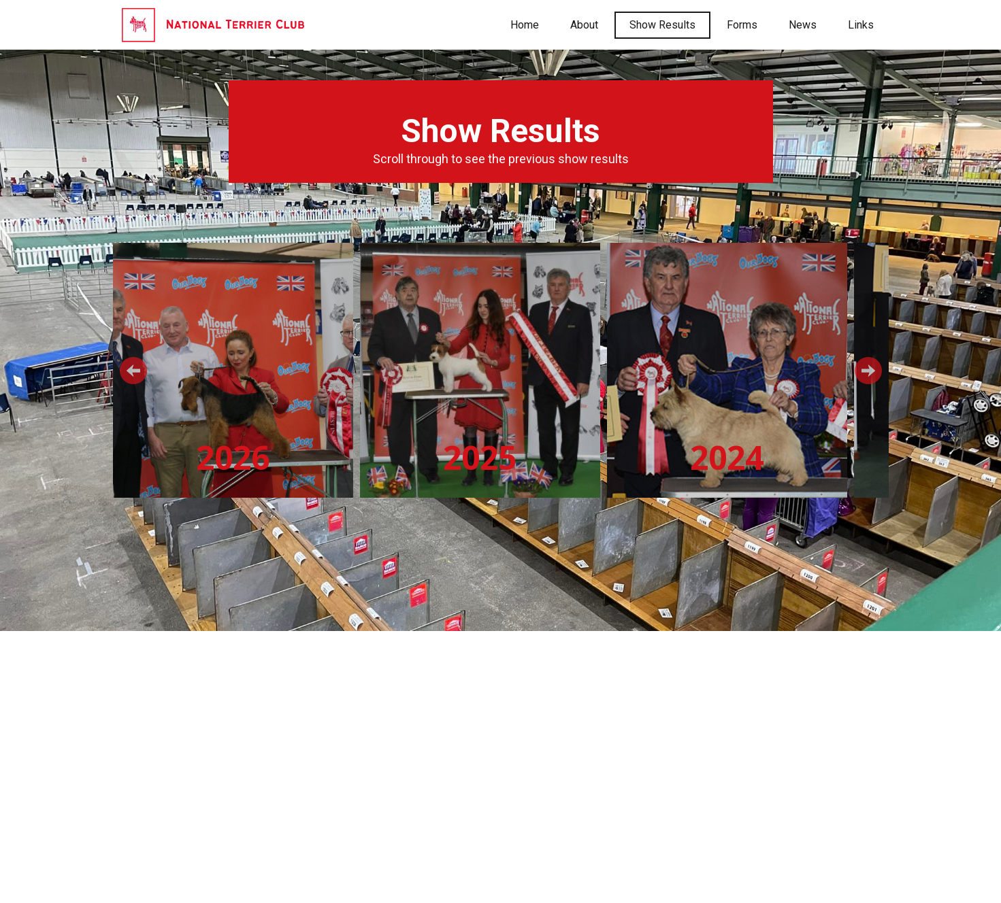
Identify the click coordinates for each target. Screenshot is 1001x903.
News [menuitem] (803, 24)
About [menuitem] (584, 24)
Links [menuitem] (861, 24)
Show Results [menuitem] (662, 24)
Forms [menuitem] (742, 24)
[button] (133, 370)
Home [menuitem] (524, 24)
